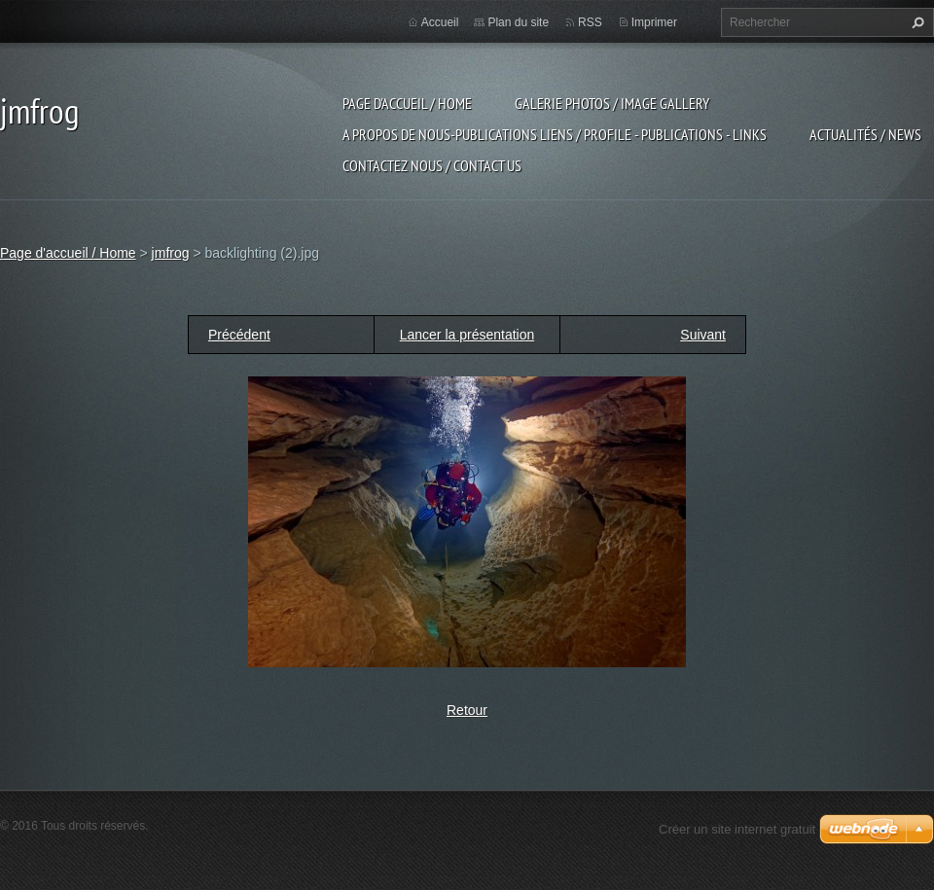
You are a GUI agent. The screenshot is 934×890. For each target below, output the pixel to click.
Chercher (915, 22)
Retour (467, 710)
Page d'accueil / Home (407, 103)
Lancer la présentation (467, 334)
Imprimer (654, 22)
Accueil (440, 22)
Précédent (239, 334)
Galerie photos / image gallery (612, 103)
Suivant (703, 334)
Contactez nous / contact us (431, 165)
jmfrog (171, 253)
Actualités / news (865, 134)
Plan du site (518, 22)
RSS (590, 22)
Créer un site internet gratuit (737, 829)
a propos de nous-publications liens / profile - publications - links (554, 134)
